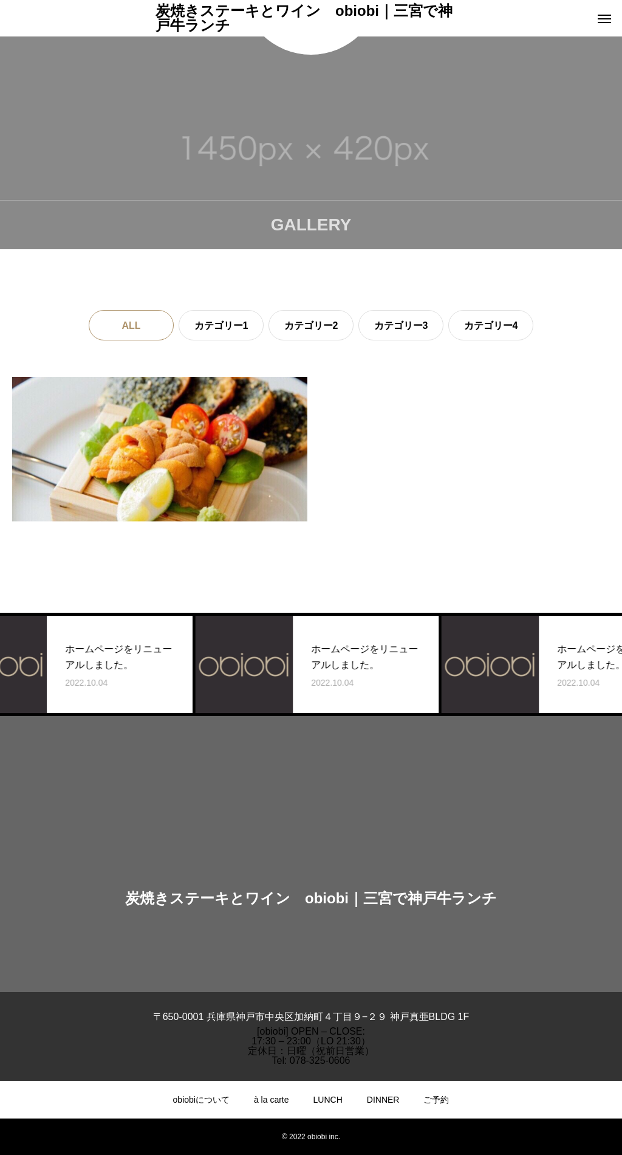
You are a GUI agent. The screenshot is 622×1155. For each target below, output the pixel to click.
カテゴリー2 (311, 325)
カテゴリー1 (221, 325)
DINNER (383, 1100)
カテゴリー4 (491, 325)
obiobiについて (201, 1100)
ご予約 (436, 1100)
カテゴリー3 (401, 325)
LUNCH (328, 1100)
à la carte (271, 1100)
